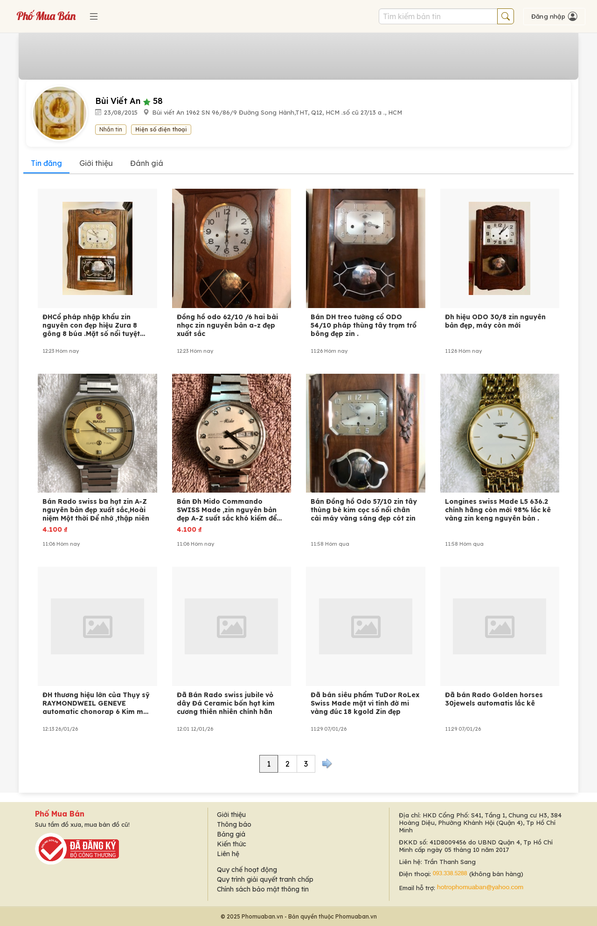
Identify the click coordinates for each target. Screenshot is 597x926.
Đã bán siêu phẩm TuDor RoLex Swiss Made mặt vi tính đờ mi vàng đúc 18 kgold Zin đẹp (365, 703)
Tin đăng (46, 163)
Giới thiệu (96, 163)
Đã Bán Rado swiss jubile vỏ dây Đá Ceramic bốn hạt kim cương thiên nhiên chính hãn (226, 703)
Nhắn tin (110, 129)
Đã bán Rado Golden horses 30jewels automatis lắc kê (494, 699)
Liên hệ (228, 854)
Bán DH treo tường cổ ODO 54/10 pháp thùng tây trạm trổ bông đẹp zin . (364, 325)
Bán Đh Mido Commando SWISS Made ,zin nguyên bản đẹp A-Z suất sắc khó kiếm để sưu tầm (227, 509)
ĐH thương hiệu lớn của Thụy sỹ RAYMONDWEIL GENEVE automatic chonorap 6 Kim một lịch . (96, 703)
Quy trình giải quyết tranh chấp (265, 879)
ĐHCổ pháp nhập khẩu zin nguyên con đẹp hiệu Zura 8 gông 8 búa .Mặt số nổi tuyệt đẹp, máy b (91, 325)
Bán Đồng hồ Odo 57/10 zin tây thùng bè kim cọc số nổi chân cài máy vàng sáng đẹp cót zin (364, 509)
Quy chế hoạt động (247, 869)
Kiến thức (231, 844)
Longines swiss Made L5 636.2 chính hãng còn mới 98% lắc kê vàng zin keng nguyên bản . (498, 509)
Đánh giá (146, 163)
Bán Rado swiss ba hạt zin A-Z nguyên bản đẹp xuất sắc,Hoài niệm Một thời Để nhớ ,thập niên (95, 509)
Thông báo (234, 824)
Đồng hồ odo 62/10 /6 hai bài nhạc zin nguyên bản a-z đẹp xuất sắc (227, 325)
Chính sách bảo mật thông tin (263, 889)
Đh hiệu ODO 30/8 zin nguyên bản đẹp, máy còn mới (495, 321)
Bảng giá (231, 834)
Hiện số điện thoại (161, 129)
